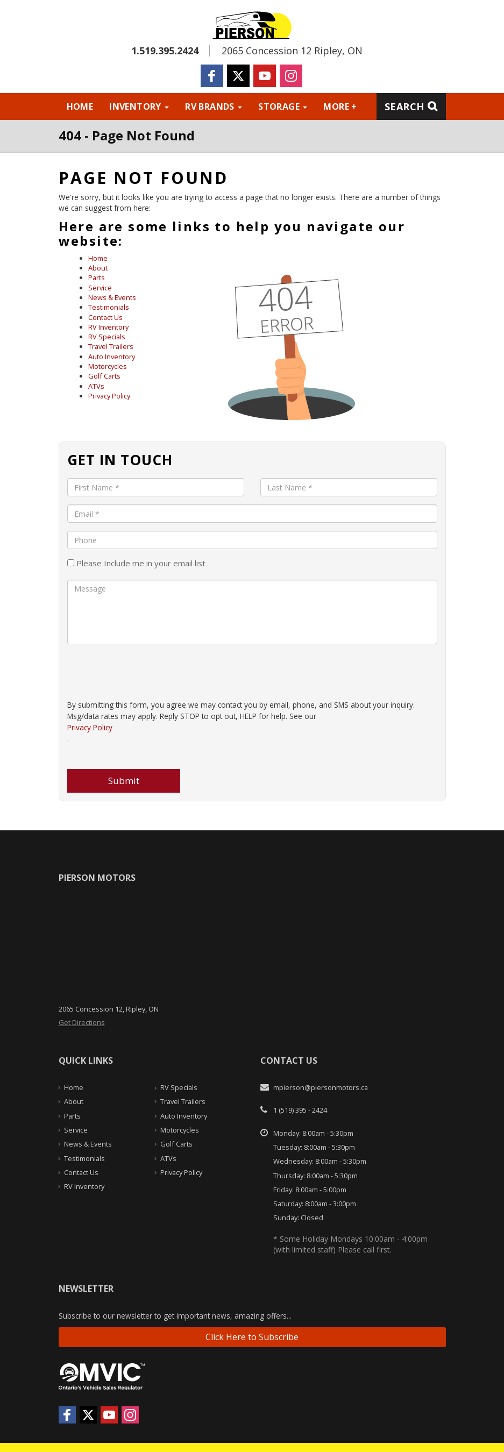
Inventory (139, 106)
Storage (282, 106)
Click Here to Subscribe (252, 1337)
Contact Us (105, 317)
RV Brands (213, 106)
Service (100, 288)
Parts (96, 277)
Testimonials (108, 307)
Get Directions (82, 1022)
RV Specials (106, 336)
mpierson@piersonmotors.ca (320, 1087)
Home (80, 106)
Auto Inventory (111, 356)
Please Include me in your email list (136, 563)
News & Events (112, 297)
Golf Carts (104, 376)
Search (404, 106)
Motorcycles (107, 366)
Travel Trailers (110, 346)
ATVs (96, 386)
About (98, 268)
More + (340, 106)
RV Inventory (108, 327)
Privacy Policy (109, 396)
